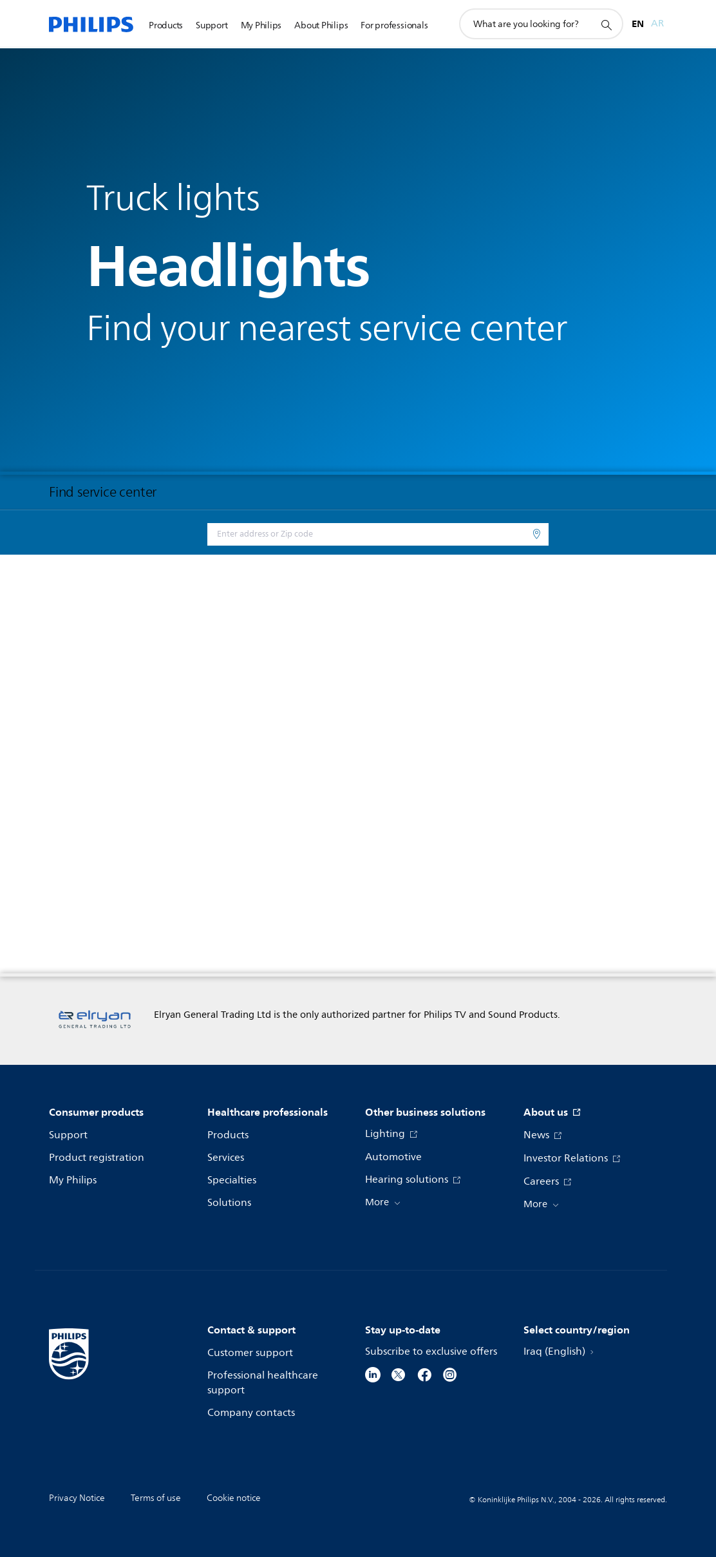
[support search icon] (606, 24)
